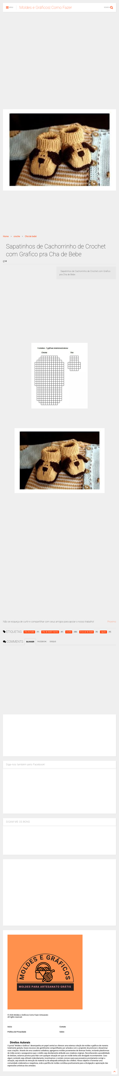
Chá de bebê (30, 236)
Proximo (111, 621)
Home (6, 236)
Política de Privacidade (17, 1032)
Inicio (10, 1027)
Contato (63, 1027)
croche (17, 236)
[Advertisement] (59, 37)
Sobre (62, 1032)
